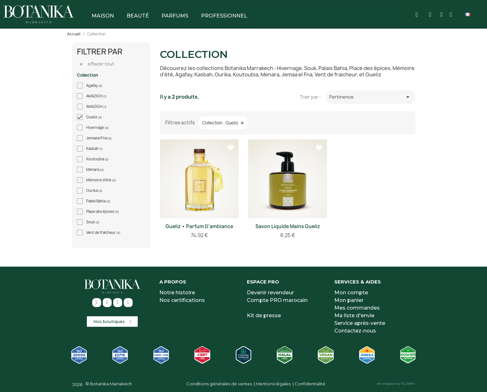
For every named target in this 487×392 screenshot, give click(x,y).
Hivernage (97, 127)
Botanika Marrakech (111, 383)
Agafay (94, 85)
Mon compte (351, 293)
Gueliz (94, 117)
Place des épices (102, 211)
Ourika (94, 190)
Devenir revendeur (270, 293)
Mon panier (349, 300)
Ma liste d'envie (354, 315)
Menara (95, 169)
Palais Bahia (98, 201)
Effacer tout (96, 64)
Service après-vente (359, 323)
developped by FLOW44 (395, 384)
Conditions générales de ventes (219, 383)
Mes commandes (357, 308)
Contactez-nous (355, 331)
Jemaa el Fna (99, 138)
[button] (112, 321)
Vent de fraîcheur (103, 232)
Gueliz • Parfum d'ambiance (199, 226)
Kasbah (94, 148)
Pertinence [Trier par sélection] (370, 97)
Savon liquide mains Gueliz (287, 226)
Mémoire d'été (101, 180)
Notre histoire (177, 293)
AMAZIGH (96, 96)
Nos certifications (182, 300)
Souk (93, 222)
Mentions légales (273, 383)
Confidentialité (310, 383)
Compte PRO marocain (277, 300)
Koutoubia (97, 159)
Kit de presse (264, 315)
